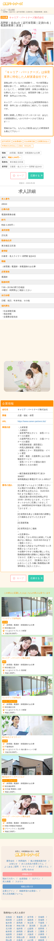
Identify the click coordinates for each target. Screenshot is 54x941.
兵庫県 (41, 934)
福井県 (20, 928)
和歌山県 (21, 937)
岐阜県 (9, 931)
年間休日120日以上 (9, 146)
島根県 (43, 937)
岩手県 (30, 917)
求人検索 (11, 9)
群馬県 (20, 923)
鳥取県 (32, 937)
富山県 (43, 926)
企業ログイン (9, 891)
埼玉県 (30, 923)
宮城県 (41, 917)
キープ (20, 175)
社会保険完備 (29, 141)
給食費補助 (17, 141)
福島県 (30, 920)
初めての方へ (9, 878)
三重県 (41, 931)
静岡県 (20, 931)
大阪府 (30, 934)
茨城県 (41, 920)
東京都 (9, 926)
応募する (35, 175)
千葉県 (41, 923)
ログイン (36, 878)
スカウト (19, 881)
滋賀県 (9, 934)
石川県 (9, 928)
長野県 (41, 928)
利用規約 (22, 861)
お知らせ (13, 864)
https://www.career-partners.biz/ (32, 421)
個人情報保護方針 (38, 861)
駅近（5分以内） (26, 146)
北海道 (9, 917)
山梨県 (30, 928)
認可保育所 (6, 141)
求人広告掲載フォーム (13, 894)
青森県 (20, 917)
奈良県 (9, 937)
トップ (3, 9)
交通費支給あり (43, 141)
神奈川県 (21, 926)
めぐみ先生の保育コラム (32, 864)
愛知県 (30, 931)
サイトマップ (28, 866)
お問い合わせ (28, 869)
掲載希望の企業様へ (28, 891)
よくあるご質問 (11, 866)
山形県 (20, 920)
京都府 (20, 934)
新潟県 (32, 926)
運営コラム (43, 866)
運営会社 (10, 861)
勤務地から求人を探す (14, 912)
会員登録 (23, 878)
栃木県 (9, 923)
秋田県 (9, 920)
